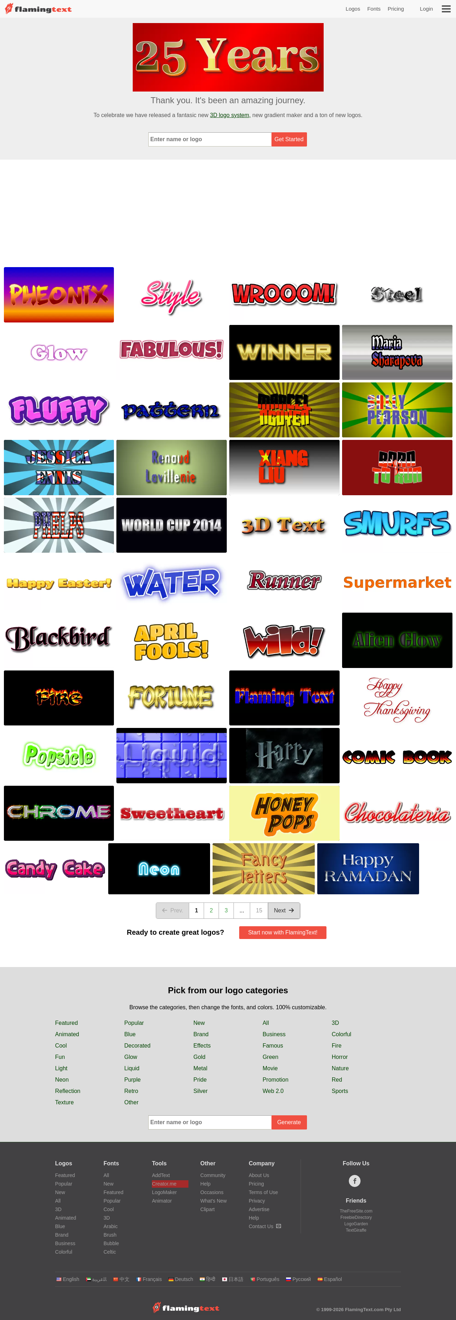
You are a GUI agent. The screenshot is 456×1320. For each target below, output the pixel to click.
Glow (130, 1057)
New (199, 1023)
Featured (66, 1023)
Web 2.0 (273, 1091)
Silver (200, 1091)
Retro (131, 1091)
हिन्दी (207, 1279)
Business (274, 1034)
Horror (340, 1057)
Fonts (374, 9)
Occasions (212, 1192)
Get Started (289, 139)
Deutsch (180, 1279)
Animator (162, 1201)
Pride (200, 1080)
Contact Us (265, 1226)
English (67, 1279)
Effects (202, 1046)
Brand (201, 1034)
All (266, 1023)
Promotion (276, 1080)
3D (335, 1023)
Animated (67, 1034)
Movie (270, 1068)
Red (337, 1080)
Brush (110, 1235)
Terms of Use (263, 1192)
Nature (340, 1068)
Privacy (257, 1201)
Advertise (259, 1209)
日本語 (232, 1279)
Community (213, 1175)
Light (61, 1068)
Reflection (67, 1091)
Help (205, 1184)
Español (329, 1279)
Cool (61, 1046)
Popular (134, 1023)
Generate (289, 1122)
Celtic (110, 1252)
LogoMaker (164, 1192)
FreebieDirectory (356, 1217)
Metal (200, 1068)
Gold (199, 1057)
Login (426, 9)
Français (149, 1279)
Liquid (131, 1068)
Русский (298, 1279)
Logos (353, 9)
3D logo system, (230, 115)
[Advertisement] (228, 213)
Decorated (137, 1046)
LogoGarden (356, 1223)
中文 (121, 1279)
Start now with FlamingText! (283, 932)
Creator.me (164, 1184)
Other (131, 1102)
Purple (132, 1080)
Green (270, 1057)
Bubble (111, 1243)
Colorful (341, 1034)
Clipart (207, 1209)
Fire (337, 1046)
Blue (130, 1034)
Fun (60, 1057)
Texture (64, 1102)
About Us (259, 1175)
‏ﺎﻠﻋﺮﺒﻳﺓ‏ (96, 1279)
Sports (340, 1091)
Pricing (396, 9)
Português (264, 1279)
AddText (161, 1175)
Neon (61, 1080)
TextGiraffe (356, 1230)
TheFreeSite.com (356, 1211)
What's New (213, 1201)
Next (284, 910)
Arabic (111, 1226)
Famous (273, 1046)
